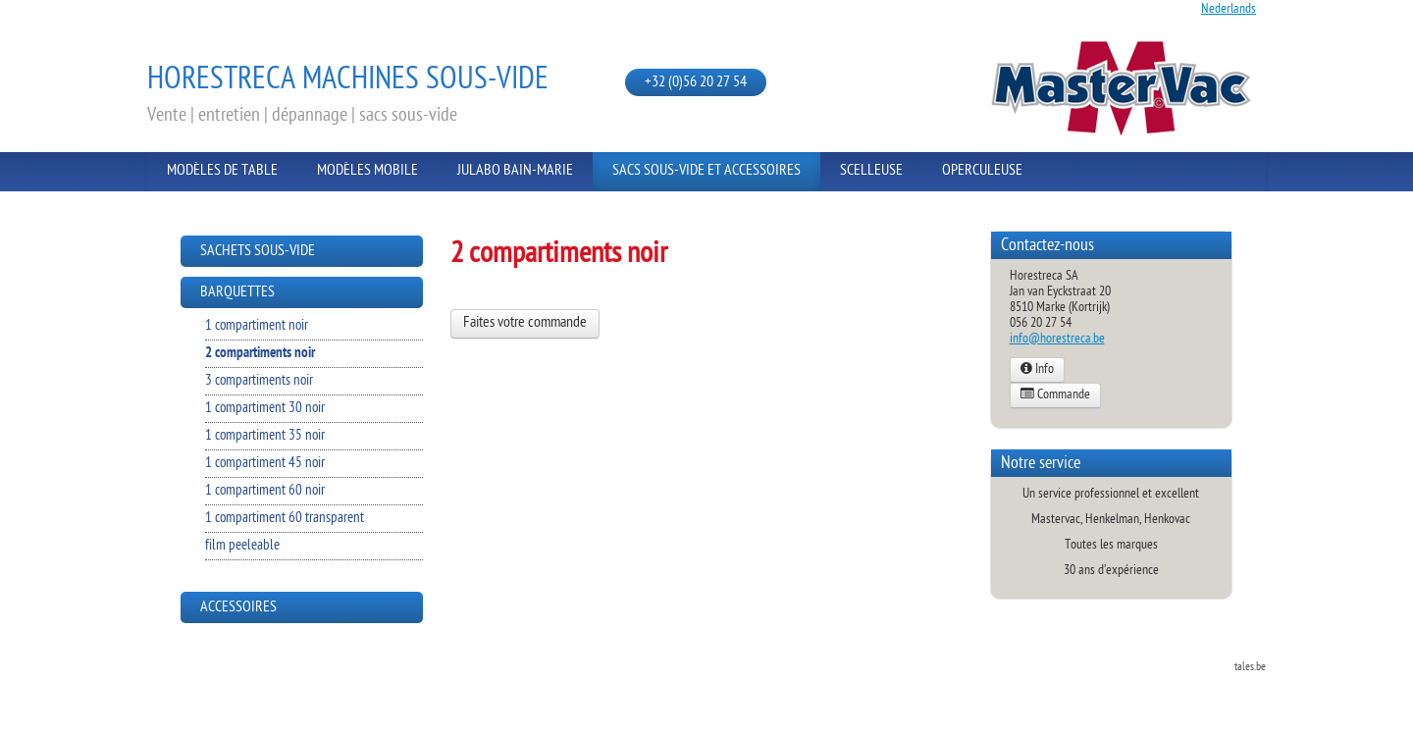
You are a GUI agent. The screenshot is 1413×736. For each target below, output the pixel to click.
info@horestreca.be (1057, 339)
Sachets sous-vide (257, 251)
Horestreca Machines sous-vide (348, 80)
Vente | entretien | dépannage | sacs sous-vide (302, 116)
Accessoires (238, 608)
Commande (1055, 395)
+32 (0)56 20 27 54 (696, 83)
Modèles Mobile (367, 171)
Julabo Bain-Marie (515, 171)
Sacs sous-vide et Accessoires (706, 171)
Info (1037, 370)
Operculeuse (982, 171)
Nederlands (1228, 9)
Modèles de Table (222, 171)
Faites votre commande (525, 323)
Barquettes (237, 293)
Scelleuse (871, 171)
